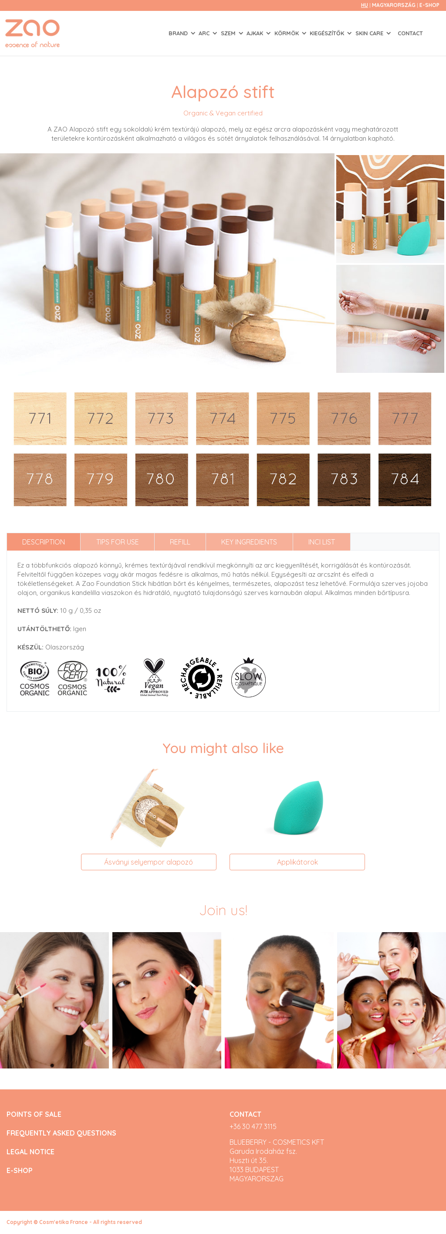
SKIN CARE (370, 33)
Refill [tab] (180, 542)
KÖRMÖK (287, 33)
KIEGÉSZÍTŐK (328, 33)
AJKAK (256, 33)
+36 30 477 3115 (253, 1126)
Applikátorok (297, 862)
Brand (179, 33)
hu (364, 5)
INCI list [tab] (321, 542)
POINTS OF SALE (34, 1114)
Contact (410, 33)
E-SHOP (429, 5)
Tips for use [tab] (117, 542)
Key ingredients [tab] (249, 542)
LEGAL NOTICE (30, 1152)
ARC (205, 33)
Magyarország (394, 5)
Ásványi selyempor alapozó (148, 862)
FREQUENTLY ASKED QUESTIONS (61, 1133)
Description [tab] (43, 542)
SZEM (229, 33)
